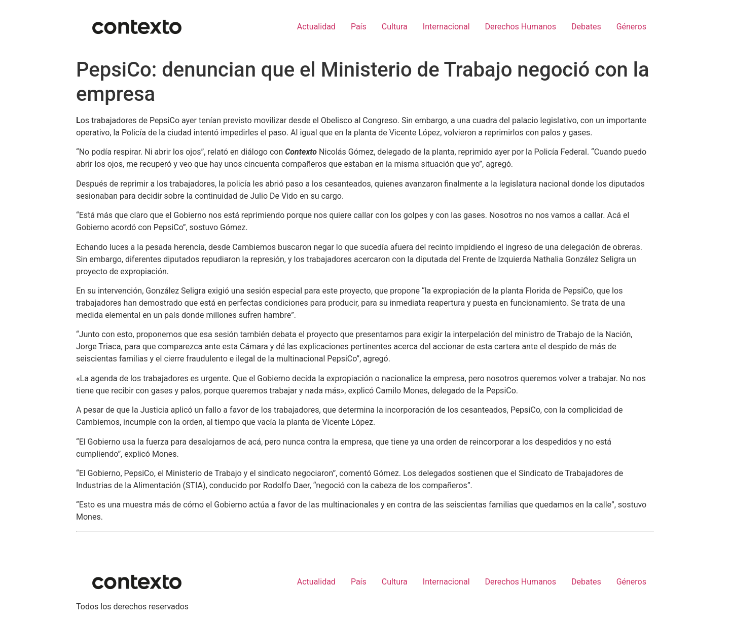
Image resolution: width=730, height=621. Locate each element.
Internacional (446, 26)
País (359, 26)
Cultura (395, 26)
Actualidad (316, 26)
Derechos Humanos (520, 26)
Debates (586, 26)
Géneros (631, 26)
